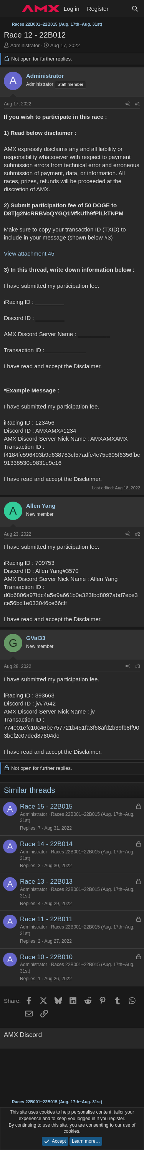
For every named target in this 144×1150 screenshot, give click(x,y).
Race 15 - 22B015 (46, 806)
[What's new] (119, 9)
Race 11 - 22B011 (46, 919)
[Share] (127, 104)
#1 (137, 104)
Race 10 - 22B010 (46, 957)
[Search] (134, 9)
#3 (137, 666)
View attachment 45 (29, 253)
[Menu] (11, 8)
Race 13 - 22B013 (46, 881)
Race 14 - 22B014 (46, 844)
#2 (137, 534)
